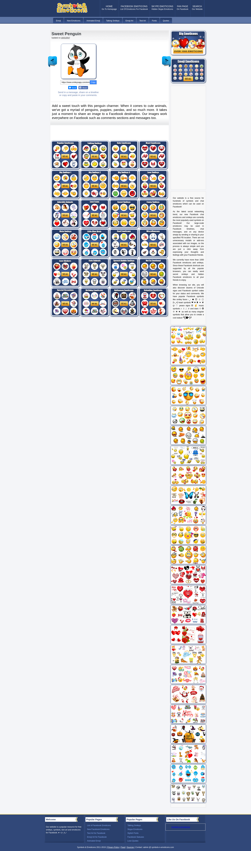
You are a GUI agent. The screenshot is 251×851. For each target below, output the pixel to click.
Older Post (166, 59)
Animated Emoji (94, 841)
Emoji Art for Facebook (97, 837)
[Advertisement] (130, 64)
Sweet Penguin (66, 33)
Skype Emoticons (134, 829)
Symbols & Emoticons (180, 827)
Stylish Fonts (133, 833)
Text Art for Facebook (96, 833)
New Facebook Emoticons (98, 829)
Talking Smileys (134, 825)
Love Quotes (132, 841)
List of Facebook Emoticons (99, 825)
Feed (123, 847)
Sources (130, 847)
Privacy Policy (113, 847)
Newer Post (52, 59)
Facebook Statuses (135, 837)
